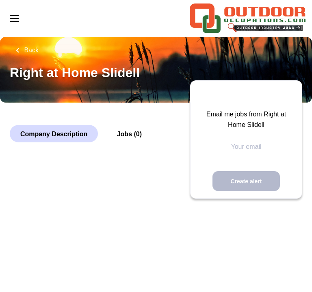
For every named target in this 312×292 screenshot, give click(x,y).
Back (30, 50)
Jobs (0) (129, 134)
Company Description (53, 134)
